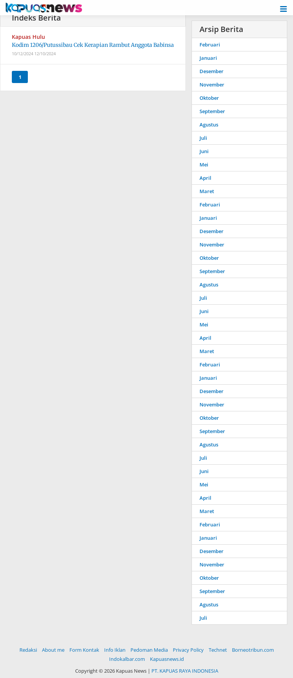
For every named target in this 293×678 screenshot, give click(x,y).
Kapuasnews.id (167, 659)
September (212, 111)
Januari (208, 57)
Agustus (209, 124)
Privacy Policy (188, 649)
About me (53, 649)
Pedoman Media (149, 649)
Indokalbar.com (127, 659)
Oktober (209, 97)
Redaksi (28, 649)
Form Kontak (84, 649)
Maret (207, 191)
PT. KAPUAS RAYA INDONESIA (184, 670)
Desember (212, 71)
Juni (204, 151)
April (205, 177)
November (212, 84)
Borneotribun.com (253, 649)
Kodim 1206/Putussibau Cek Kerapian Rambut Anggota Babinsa (93, 45)
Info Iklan (115, 649)
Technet (218, 649)
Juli (203, 137)
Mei (204, 164)
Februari (210, 44)
